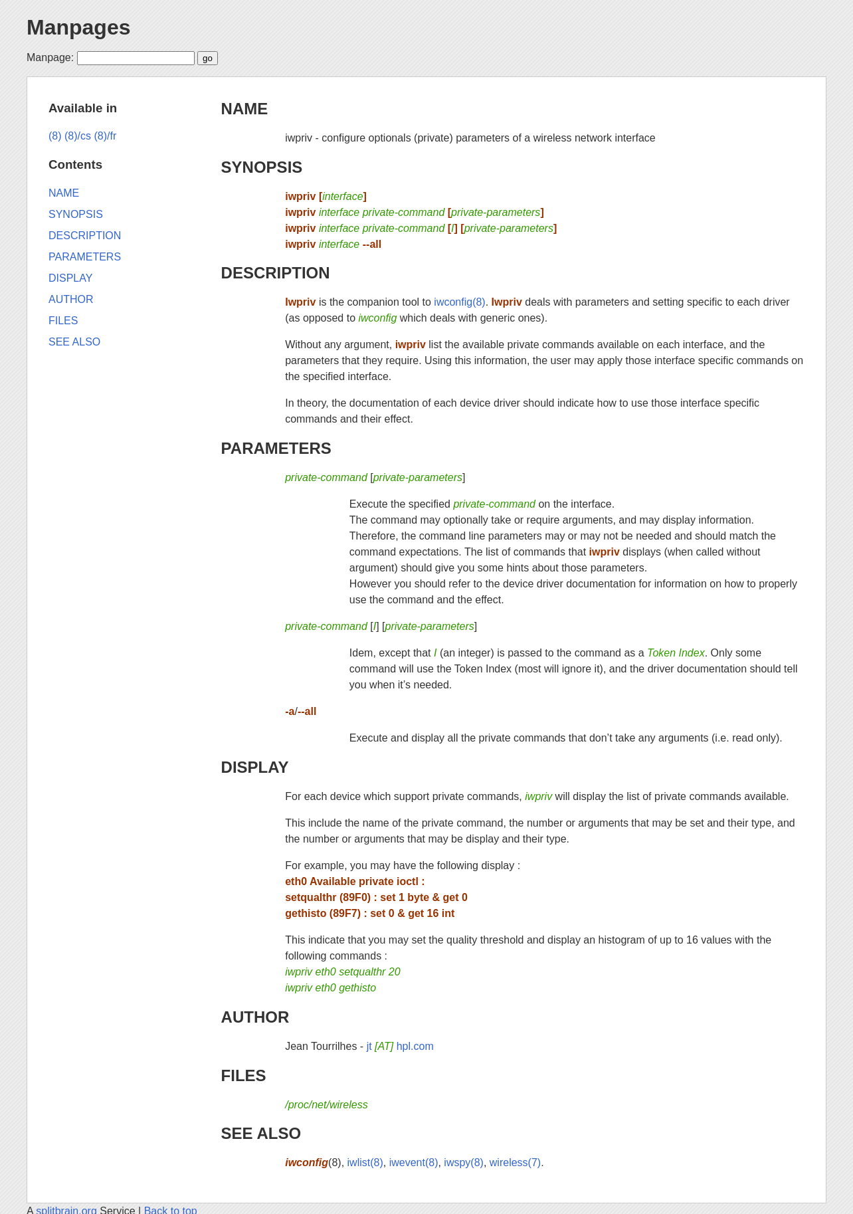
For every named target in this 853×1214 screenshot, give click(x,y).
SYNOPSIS (262, 167)
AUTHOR (255, 1017)
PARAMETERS (276, 448)
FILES (243, 1075)
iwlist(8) (365, 1162)
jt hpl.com (400, 1046)
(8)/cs (77, 136)
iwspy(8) (464, 1162)
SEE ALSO (261, 1133)
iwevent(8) (413, 1162)
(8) (55, 136)
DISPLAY (255, 767)
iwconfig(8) (459, 302)
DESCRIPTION (275, 273)
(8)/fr (105, 136)
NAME (244, 109)
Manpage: (50, 57)
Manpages (78, 27)
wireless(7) (515, 1162)
